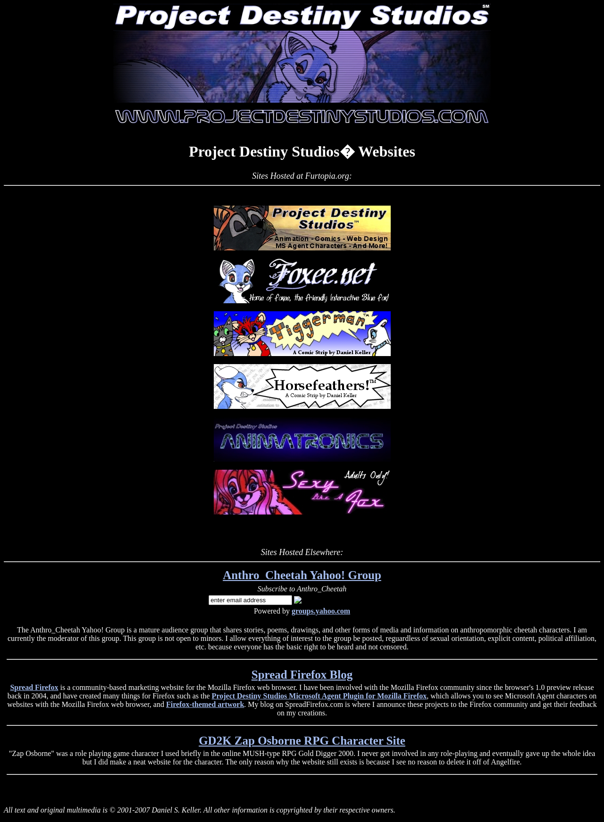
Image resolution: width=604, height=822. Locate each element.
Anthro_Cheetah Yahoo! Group (302, 575)
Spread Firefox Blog (302, 674)
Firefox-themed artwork (205, 704)
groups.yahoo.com (321, 611)
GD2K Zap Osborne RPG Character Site (302, 740)
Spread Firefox (34, 687)
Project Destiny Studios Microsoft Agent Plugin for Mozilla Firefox (319, 696)
